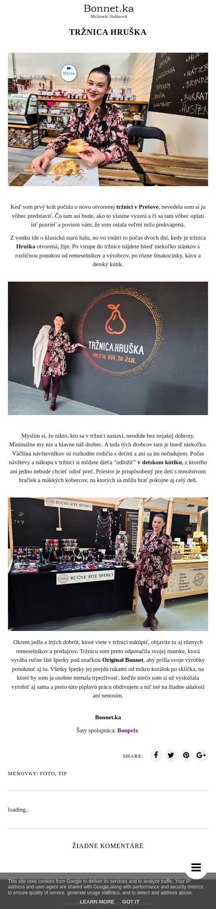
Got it (131, 902)
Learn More (97, 902)
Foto (47, 773)
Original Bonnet (122, 660)
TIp (62, 773)
